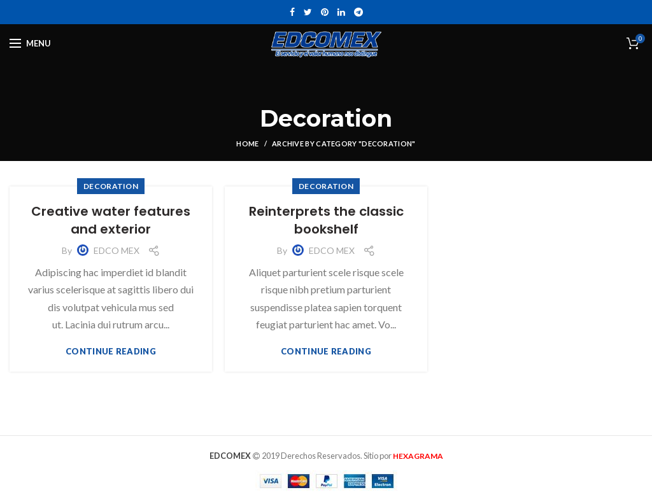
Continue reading (111, 351)
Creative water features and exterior (110, 220)
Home (247, 143)
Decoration (110, 186)
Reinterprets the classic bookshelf (326, 220)
